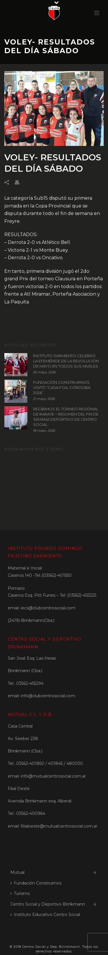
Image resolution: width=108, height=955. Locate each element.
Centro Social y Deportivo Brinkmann (47, 904)
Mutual (17, 872)
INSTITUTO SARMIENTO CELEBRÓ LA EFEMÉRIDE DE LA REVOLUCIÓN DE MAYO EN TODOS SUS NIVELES (66, 360)
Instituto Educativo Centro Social (45, 914)
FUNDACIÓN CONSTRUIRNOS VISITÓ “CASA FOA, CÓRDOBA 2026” (61, 387)
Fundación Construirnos (35, 883)
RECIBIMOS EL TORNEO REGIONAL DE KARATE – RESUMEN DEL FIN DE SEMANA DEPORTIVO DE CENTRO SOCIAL (65, 417)
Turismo (20, 893)
